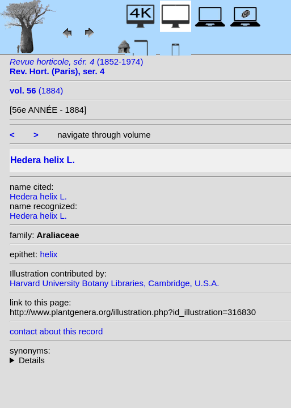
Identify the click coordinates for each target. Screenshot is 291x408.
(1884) (36, 90)
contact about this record (56, 331)
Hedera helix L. (38, 196)
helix (48, 254)
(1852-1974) (76, 66)
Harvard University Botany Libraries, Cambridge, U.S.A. (114, 283)
